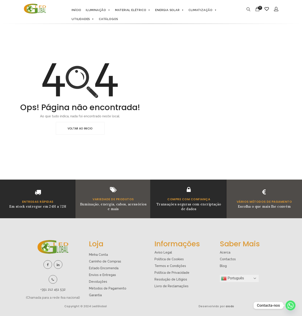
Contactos (228, 259)
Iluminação (98, 10)
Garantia (95, 295)
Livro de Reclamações (171, 286)
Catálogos (108, 19)
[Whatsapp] (290, 305)
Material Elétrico (133, 10)
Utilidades (83, 19)
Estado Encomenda (103, 268)
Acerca (225, 252)
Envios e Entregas (102, 275)
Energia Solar (169, 10)
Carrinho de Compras (105, 261)
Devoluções (98, 281)
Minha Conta (98, 254)
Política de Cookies (169, 259)
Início (76, 10)
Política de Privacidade (171, 272)
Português (232, 278)
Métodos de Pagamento (107, 288)
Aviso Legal (163, 252)
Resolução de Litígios (170, 279)
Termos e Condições (170, 266)
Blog (223, 266)
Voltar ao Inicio (80, 128)
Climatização (202, 10)
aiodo (230, 306)
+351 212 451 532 (53, 289)
